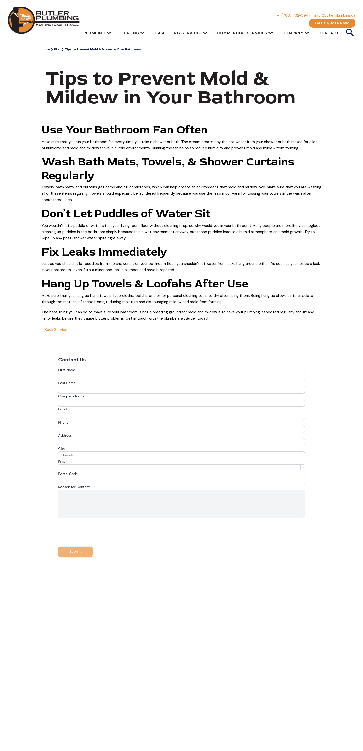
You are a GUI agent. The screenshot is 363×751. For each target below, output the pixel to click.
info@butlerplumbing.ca (334, 15)
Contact (328, 33)
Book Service (56, 329)
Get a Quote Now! (332, 23)
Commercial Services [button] (243, 33)
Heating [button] (130, 33)
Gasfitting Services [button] (179, 33)
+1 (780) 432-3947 (294, 15)
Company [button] (293, 33)
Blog (57, 49)
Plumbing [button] (95, 33)
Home (46, 49)
